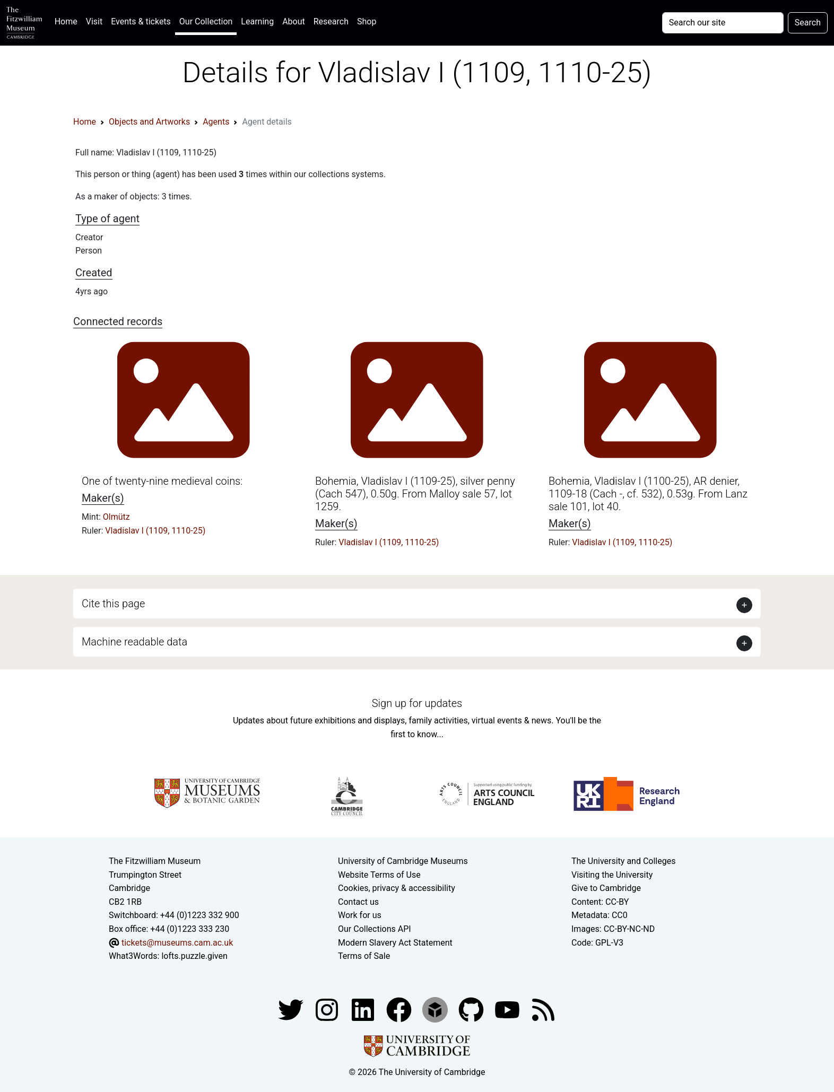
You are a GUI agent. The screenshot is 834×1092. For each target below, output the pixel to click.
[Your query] (723, 22)
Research (331, 21)
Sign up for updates (417, 703)
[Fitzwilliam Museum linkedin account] (400, 1009)
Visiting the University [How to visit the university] (612, 875)
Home (68, 20)
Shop (366, 21)
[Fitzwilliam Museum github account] (472, 1009)
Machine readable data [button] (134, 641)
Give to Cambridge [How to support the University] (606, 888)
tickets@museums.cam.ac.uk (177, 943)
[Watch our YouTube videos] (508, 1009)
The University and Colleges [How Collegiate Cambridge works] (623, 861)
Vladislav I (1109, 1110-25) (155, 531)
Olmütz (116, 517)
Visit (94, 21)
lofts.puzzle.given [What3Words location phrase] (194, 956)
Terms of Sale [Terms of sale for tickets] (364, 956)
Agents (216, 122)
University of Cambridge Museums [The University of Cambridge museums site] (403, 861)
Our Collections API (374, 929)
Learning (257, 21)
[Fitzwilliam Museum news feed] (543, 1009)
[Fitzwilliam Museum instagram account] (328, 1009)
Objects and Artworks (149, 122)
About (293, 21)
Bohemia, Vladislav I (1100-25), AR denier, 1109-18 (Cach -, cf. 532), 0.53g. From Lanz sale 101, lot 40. (648, 494)
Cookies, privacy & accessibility (396, 888)
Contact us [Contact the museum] (358, 902)
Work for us (359, 915)
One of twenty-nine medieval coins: (162, 481)
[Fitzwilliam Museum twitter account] (292, 1009)
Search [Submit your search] (808, 23)
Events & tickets (141, 21)
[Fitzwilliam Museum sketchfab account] (436, 1009)
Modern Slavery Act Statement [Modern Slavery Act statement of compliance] (395, 943)
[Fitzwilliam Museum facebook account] (364, 1009)
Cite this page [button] (113, 603)
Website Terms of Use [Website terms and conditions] (379, 875)
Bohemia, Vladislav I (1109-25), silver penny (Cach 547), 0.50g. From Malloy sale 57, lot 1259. (415, 494)
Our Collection (205, 21)
